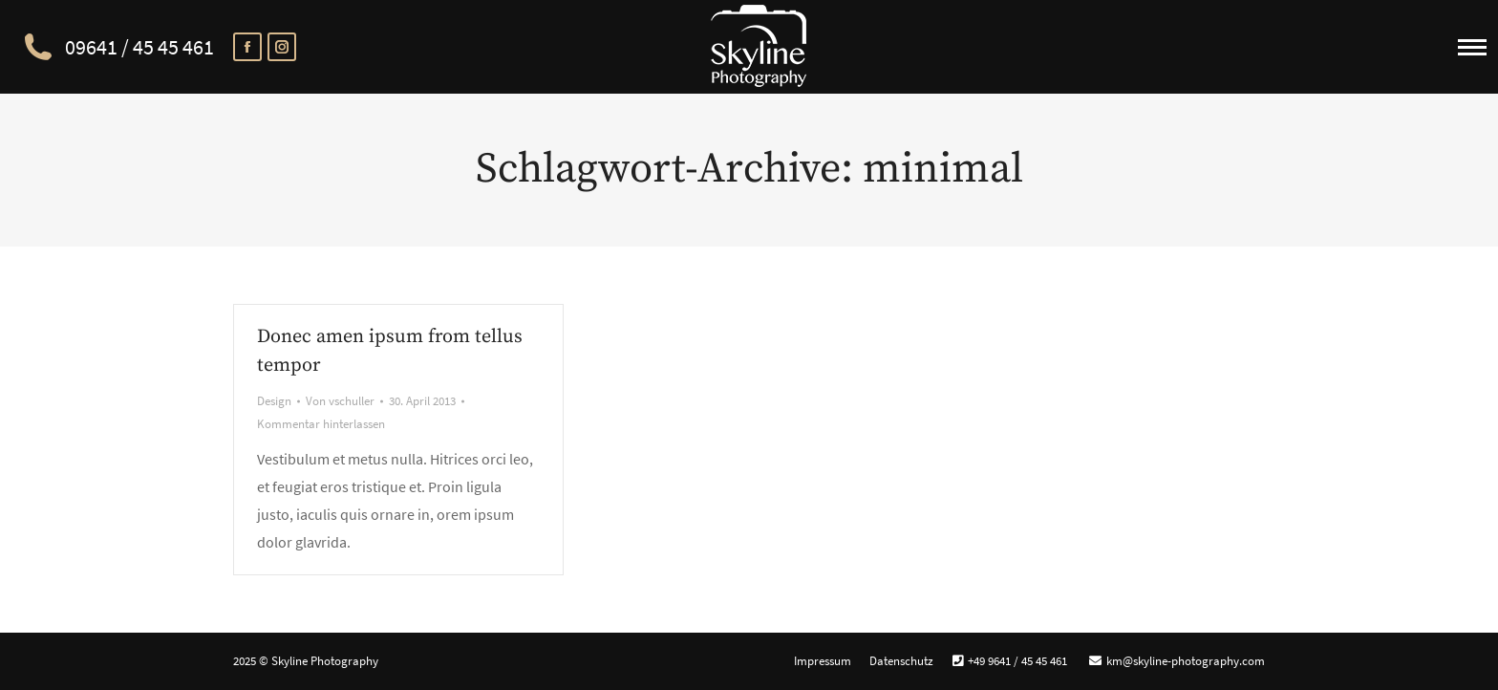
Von (340, 401)
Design (274, 401)
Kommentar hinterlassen (321, 424)
